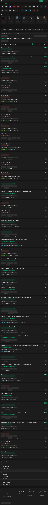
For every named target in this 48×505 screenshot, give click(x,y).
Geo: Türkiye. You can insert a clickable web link (11, 229)
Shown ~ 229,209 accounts (40, 35)
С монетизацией (20, 29)
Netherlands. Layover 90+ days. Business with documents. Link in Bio (14, 239)
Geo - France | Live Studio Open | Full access (10, 220)
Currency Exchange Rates (6, 468)
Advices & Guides (5, 462)
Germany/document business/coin (8, 287)
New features (4, 472)
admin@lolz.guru (4, 494)
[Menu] (1, 1)
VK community (42, 492)
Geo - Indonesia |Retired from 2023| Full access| (11, 258)
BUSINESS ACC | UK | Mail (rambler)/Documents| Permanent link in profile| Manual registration (19, 422)
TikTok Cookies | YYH (6, 76)
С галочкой (29, 29)
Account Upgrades (5, 466)
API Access (4, 478)
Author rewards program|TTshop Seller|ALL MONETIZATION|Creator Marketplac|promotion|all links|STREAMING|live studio (20, 345)
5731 (44, 44)
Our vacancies (30, 496)
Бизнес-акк (12, 29)
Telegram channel (43, 491)
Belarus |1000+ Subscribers (7, 393)
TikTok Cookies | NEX (6, 383)
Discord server (42, 495)
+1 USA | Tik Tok (5, 181)
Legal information (31, 491)
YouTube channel (42, 494)
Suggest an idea (4, 476)
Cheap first (9, 38)
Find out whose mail (5, 484)
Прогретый (5, 29)
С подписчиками (37, 29)
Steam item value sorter (6, 480)
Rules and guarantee (5, 461)
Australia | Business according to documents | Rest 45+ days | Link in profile (16, 278)
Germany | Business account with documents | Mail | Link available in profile (16, 191)
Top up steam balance (5, 482)
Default (3, 38)
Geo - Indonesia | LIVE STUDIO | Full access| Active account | (13, 268)
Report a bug (4, 474)
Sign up (45, 1)
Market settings (4, 464)
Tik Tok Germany (5, 47)
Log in (41, 1)
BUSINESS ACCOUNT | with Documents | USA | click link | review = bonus (15, 374)
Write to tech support (6, 502)
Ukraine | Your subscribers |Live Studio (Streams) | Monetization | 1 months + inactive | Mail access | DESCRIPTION (20, 56)
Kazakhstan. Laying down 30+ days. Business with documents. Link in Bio (15, 306)
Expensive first (16, 38)
